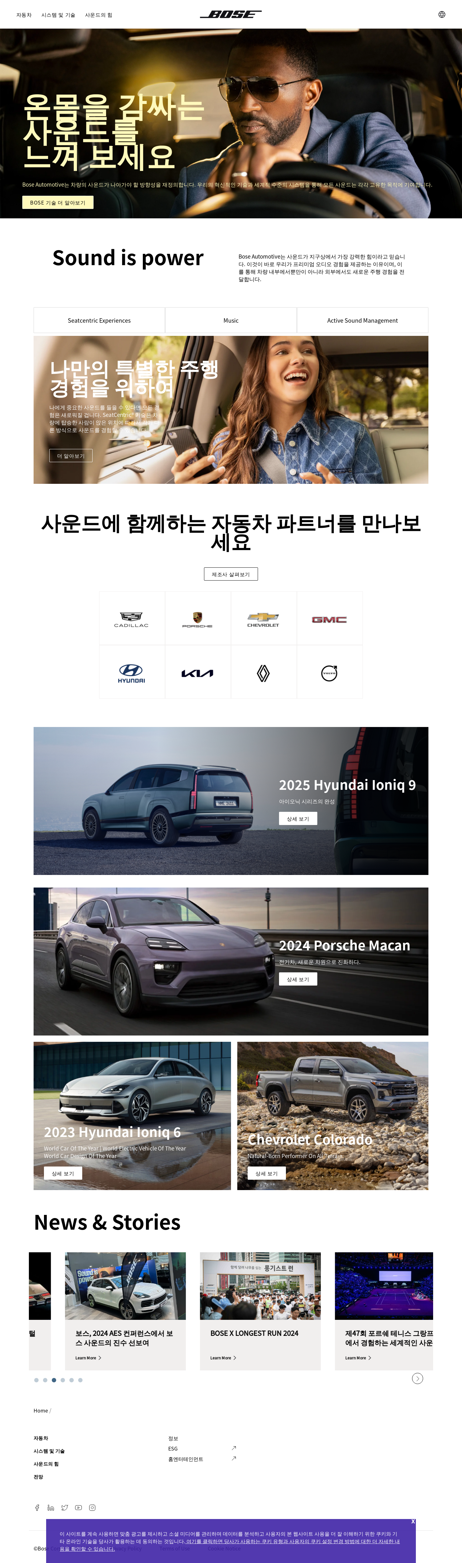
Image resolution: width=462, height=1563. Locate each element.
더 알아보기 (71, 455)
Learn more (53, 1357)
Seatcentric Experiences (99, 320)
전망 (38, 1476)
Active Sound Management (362, 320)
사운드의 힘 (99, 14)
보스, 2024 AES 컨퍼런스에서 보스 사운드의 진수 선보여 (226, 1337)
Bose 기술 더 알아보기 (58, 202)
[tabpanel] (93, 1315)
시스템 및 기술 (58, 14)
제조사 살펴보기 (231, 574)
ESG (173, 1448)
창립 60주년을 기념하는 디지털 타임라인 (90, 1337)
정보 (173, 1438)
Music (231, 320)
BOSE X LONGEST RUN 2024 (356, 1333)
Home (41, 1410)
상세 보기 (298, 818)
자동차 (24, 14)
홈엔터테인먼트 (185, 1459)
